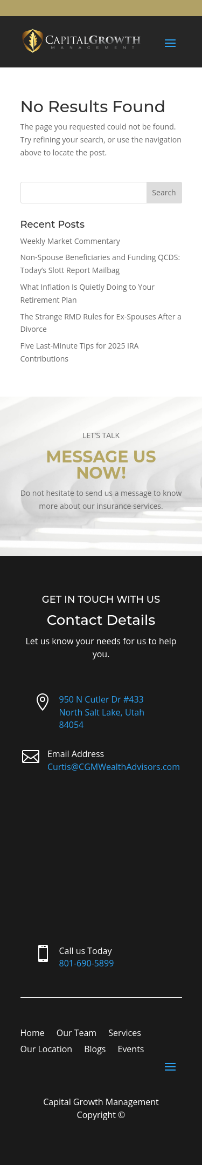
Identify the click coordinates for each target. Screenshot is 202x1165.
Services (124, 1034)
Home (32, 1034)
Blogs (95, 1050)
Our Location (46, 1050)
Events (130, 1050)
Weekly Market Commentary (70, 241)
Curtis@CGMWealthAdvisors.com (113, 767)
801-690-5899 (86, 963)
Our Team (76, 1034)
